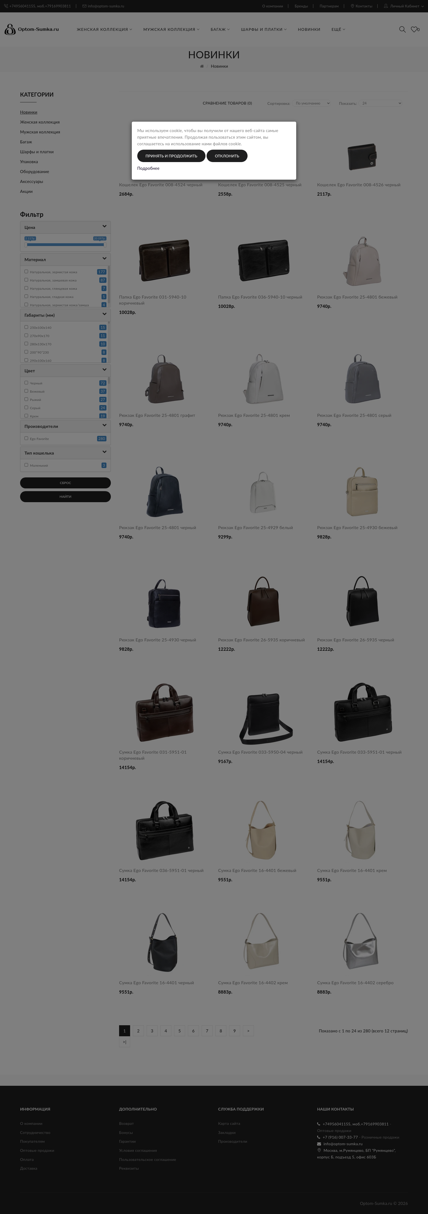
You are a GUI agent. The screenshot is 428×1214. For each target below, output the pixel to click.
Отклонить (227, 156)
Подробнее (148, 168)
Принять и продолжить (171, 156)
